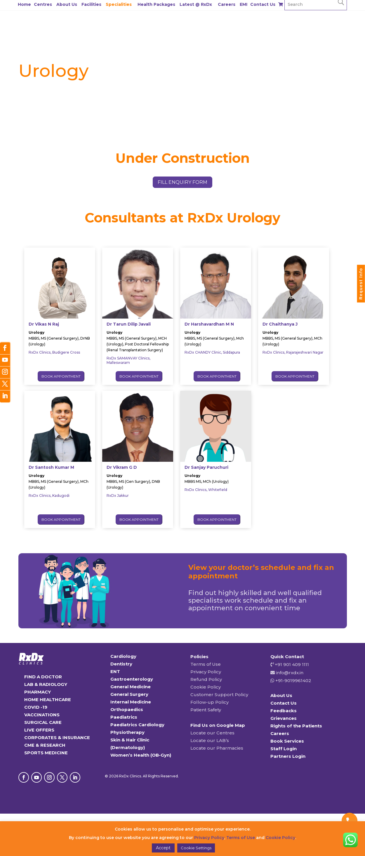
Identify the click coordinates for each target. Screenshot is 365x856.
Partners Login (287, 756)
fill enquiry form (182, 182)
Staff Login (283, 748)
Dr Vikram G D (122, 467)
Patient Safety (205, 710)
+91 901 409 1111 (291, 664)
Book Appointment (61, 376)
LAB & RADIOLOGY (45, 684)
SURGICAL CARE (43, 722)
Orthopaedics (126, 709)
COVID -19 (35, 707)
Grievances (283, 718)
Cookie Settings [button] (196, 847)
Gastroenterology (131, 679)
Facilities (91, 4)
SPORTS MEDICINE (46, 752)
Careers (226, 4)
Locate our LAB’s (209, 740)
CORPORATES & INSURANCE (57, 737)
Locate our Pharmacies (216, 748)
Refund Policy (206, 679)
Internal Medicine (130, 702)
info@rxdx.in (289, 672)
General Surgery (129, 694)
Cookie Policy (205, 687)
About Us (66, 4)
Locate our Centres (212, 733)
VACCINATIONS (42, 714)
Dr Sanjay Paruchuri (206, 467)
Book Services (287, 741)
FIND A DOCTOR (43, 676)
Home (24, 4)
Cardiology (123, 656)
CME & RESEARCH (44, 745)
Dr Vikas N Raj (44, 324)
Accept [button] (163, 847)
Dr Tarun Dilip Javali (129, 324)
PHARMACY (37, 692)
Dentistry (121, 664)
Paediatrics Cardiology (137, 724)
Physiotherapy (127, 732)
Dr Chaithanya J (280, 324)
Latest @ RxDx (196, 4)
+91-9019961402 (292, 680)
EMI (243, 4)
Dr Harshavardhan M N (209, 324)
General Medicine (130, 686)
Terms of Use (205, 664)
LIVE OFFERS (39, 730)
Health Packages (156, 4)
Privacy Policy (205, 672)
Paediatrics (123, 717)
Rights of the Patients (296, 726)
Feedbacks (283, 710)
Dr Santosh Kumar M (51, 467)
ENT (115, 671)
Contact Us (262, 4)
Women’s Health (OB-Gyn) (140, 755)
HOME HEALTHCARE (47, 699)
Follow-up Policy (209, 702)
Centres (43, 4)
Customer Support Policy (219, 694)
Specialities (119, 4)
